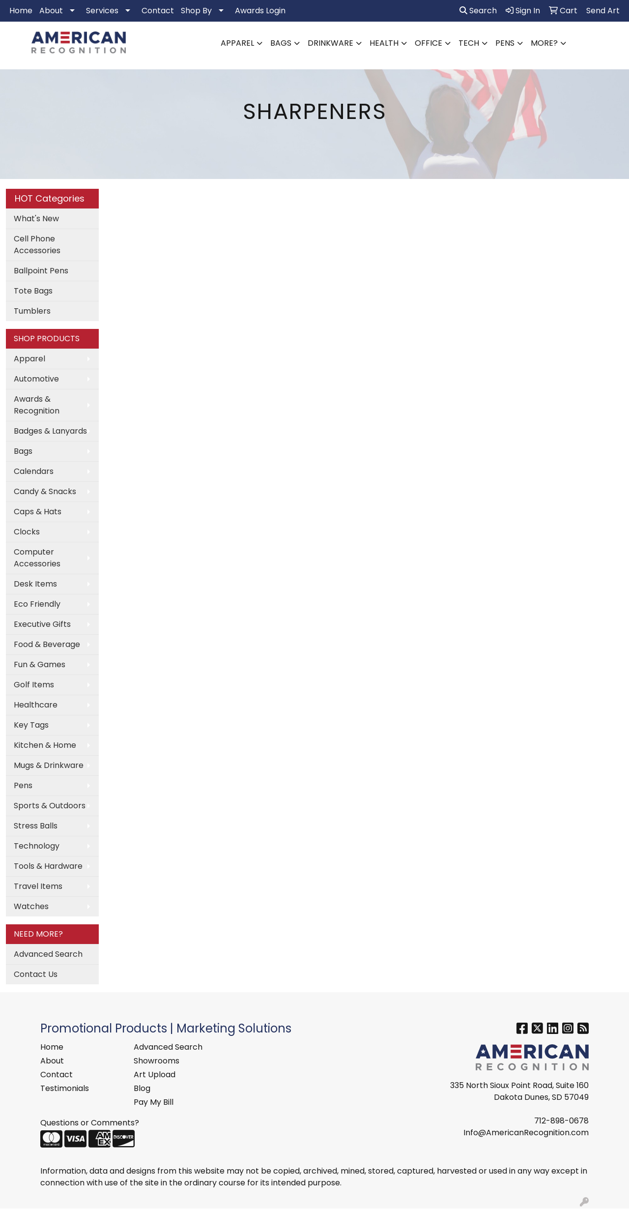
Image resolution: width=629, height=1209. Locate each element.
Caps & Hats (37, 511)
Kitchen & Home (45, 745)
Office (428, 43)
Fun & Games (39, 664)
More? (544, 43)
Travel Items (38, 886)
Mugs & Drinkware (49, 765)
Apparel (237, 43)
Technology (36, 846)
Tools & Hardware (48, 866)
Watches (31, 906)
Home (20, 10)
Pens (505, 43)
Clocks (27, 531)
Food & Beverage (47, 644)
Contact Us (35, 974)
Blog (142, 1088)
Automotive (36, 378)
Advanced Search (48, 954)
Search (478, 10)
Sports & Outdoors (50, 805)
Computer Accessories (37, 557)
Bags (280, 43)
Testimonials (64, 1088)
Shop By (196, 10)
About (51, 10)
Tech (468, 43)
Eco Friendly (37, 604)
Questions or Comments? (89, 1122)
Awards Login (260, 10)
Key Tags (31, 725)
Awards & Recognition (36, 404)
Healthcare (35, 704)
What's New (36, 218)
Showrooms (156, 1060)
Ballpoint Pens (41, 270)
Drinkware (330, 43)
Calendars (34, 471)
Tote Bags (33, 290)
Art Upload (154, 1074)
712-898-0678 (561, 1120)
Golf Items (34, 684)
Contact (158, 10)
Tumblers (32, 311)
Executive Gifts (42, 624)
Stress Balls (35, 825)
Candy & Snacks (45, 491)
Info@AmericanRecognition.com (526, 1132)
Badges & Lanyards (50, 431)
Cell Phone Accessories (37, 244)
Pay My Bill (153, 1102)
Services (102, 10)
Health (384, 43)
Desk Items (35, 584)
